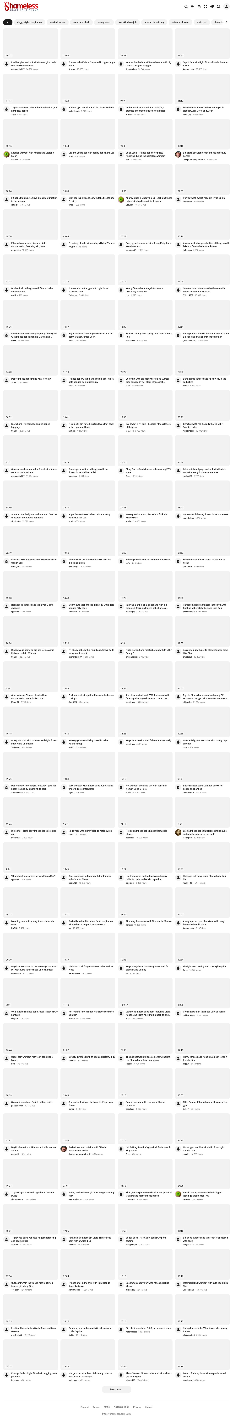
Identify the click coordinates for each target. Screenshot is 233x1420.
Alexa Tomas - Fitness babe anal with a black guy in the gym (149, 1375)
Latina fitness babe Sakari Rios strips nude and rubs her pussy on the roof (205, 832)
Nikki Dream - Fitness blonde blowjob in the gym (205, 1104)
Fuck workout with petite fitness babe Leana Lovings (91, 697)
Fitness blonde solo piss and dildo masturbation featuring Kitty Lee (28, 245)
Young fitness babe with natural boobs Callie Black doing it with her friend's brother (206, 335)
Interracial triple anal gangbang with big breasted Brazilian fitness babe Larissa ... (147, 606)
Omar (71, 386)
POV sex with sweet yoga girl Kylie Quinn (204, 198)
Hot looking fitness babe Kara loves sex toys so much (91, 1013)
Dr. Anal (72, 69)
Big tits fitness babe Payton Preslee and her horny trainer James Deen (91, 335)
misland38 (187, 202)
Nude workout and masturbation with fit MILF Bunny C (149, 652)
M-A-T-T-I (130, 431)
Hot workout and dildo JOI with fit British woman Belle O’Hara (146, 787)
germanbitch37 (18, 69)
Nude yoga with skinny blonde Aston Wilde (90, 831)
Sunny (186, 386)
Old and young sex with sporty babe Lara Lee (91, 152)
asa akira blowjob (127, 22)
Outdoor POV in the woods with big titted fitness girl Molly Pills (32, 1284)
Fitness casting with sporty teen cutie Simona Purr (149, 335)
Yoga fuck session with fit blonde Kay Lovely (148, 740)
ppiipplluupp (74, 111)
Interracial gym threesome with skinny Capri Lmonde (205, 742)
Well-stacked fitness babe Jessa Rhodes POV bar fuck (34, 1013)
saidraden (130, 883)
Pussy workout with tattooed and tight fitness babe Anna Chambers (34, 742)
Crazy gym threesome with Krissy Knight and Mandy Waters (148, 245)
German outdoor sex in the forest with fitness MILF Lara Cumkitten (34, 471)
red (70, 928)
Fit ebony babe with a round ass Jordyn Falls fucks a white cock (91, 652)
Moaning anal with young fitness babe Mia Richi (32, 923)
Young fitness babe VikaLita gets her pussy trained (205, 1330)
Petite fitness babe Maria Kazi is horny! (31, 378)
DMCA (107, 1407)
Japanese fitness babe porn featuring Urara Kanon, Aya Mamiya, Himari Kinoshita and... (148, 1013)
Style (13, 114)
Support (85, 1407)
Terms (96, 1407)
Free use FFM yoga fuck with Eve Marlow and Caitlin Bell (34, 561)
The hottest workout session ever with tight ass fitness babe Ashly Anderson (148, 1058)
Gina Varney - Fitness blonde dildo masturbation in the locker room (29, 697)
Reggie (129, 1064)
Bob (127, 160)
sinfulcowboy (17, 1199)
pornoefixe (16, 250)
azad (71, 156)
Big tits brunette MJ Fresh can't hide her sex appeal (33, 1149)
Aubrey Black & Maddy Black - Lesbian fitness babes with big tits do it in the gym (149, 199)
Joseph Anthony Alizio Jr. (194, 160)
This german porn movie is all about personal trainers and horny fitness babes (149, 1194)
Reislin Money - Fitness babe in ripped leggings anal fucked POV (202, 1194)
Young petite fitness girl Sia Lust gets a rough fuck (92, 1194)
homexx (72, 431)
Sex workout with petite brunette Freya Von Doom (91, 1104)
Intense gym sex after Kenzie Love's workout (91, 107)
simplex (14, 205)
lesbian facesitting (154, 22)
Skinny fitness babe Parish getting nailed (32, 1102)
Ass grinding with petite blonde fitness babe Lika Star (205, 652)
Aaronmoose (188, 69)
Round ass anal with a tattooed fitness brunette (145, 1104)
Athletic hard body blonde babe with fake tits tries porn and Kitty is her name (34, 516)
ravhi (13, 295)
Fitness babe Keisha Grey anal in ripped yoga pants (92, 64)
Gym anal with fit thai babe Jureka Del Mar (204, 1011)
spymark (15, 612)
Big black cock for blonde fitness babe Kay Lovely (204, 154)
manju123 (73, 883)
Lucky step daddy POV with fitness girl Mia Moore (147, 1284)
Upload (148, 1407)
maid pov (201, 22)
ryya (128, 295)
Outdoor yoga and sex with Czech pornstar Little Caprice (90, 1330)
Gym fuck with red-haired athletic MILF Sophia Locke (203, 426)
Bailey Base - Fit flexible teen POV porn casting (146, 1239)
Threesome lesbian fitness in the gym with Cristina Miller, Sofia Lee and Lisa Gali (204, 606)
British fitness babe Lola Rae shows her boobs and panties (203, 787)
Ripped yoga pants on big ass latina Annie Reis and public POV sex (32, 652)
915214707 (188, 295)
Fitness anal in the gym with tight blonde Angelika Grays (89, 1284)
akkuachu (187, 702)
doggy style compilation (29, 22)
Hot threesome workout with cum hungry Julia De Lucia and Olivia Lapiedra (146, 878)
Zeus (128, 476)
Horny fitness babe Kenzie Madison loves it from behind (205, 1058)
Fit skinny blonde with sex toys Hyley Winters (91, 243)
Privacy (137, 1407)
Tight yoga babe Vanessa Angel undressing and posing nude (33, 1239)
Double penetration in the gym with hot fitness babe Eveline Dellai (88, 471)
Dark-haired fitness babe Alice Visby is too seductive (204, 380)
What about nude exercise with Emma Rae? (33, 876)
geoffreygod (74, 567)
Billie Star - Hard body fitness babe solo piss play (33, 832)
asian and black (81, 22)
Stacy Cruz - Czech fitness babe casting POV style (148, 471)
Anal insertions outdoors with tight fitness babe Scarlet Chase (90, 878)
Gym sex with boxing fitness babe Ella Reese (205, 514)
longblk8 (187, 1245)
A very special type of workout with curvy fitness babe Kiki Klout (203, 923)
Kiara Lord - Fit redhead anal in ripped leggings (30, 426)
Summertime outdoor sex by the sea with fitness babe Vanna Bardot (204, 290)
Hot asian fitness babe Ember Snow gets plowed (146, 832)
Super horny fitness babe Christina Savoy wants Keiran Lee (89, 516)
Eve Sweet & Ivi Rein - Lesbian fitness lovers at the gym (148, 426)
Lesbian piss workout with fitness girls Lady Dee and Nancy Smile (33, 64)
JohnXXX (73, 702)
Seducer (14, 160)
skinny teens (104, 22)
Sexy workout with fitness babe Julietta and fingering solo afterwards (91, 787)
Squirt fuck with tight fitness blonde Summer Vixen (205, 64)
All (7, 22)
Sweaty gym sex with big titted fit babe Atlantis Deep (88, 742)
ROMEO (129, 114)
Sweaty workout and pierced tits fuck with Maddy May (147, 516)
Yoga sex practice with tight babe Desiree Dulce (32, 1194)
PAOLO (72, 247)
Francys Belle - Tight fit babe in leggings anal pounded (34, 1375)
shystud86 (16, 521)
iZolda (71, 1335)
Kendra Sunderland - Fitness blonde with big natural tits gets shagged (148, 64)
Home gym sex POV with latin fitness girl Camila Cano (203, 1149)
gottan (71, 1109)
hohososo (187, 250)
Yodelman (73, 295)
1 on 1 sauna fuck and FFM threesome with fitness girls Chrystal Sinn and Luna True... (147, 697)
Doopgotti (15, 567)
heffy (128, 563)
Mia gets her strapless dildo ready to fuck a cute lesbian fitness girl (91, 1375)
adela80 (14, 1245)
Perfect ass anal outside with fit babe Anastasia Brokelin (88, 1149)
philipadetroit (189, 612)
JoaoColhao (131, 69)
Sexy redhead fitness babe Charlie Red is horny (204, 561)
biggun (186, 1064)
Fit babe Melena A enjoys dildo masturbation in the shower (34, 199)
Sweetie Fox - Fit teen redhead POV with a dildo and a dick (90, 561)
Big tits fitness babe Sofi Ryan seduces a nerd (149, 1328)
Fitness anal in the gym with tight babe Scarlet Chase (88, 290)
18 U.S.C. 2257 (121, 1407)
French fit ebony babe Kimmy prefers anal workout (204, 1375)
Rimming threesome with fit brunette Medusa (149, 921)
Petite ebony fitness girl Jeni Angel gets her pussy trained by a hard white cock (33, 787)
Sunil (71, 340)
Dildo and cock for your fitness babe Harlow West (91, 968)
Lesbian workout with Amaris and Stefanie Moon (32, 154)
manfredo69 (131, 250)
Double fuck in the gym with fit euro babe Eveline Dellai (32, 290)
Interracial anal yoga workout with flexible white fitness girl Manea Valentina (204, 471)
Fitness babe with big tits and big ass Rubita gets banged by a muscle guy (91, 380)
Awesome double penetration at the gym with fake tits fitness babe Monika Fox (206, 245)
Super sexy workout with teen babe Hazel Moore (32, 1058)
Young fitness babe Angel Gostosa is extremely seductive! (144, 290)
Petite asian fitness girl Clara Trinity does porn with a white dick (90, 1239)
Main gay (187, 114)
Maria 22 (130, 521)
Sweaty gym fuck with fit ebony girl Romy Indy (92, 1057)
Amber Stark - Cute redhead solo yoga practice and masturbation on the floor (145, 109)
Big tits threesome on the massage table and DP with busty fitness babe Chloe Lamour (34, 968)
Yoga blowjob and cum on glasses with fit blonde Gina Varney (147, 968)
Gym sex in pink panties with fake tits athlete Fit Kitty (91, 199)
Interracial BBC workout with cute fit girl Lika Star (205, 1284)
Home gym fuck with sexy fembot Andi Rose (148, 559)
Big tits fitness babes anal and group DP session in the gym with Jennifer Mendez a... (206, 697)
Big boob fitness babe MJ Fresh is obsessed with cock (205, 1239)
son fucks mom (57, 22)
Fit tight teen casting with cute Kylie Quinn (205, 966)
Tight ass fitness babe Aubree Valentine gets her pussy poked (34, 109)
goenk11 (15, 1154)
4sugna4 (15, 1290)
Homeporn (187, 838)
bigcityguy (130, 612)
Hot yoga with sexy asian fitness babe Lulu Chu (205, 878)
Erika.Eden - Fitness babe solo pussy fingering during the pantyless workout (145, 154)
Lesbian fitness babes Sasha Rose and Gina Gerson (33, 1330)
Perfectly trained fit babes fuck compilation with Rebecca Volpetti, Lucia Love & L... (91, 923)
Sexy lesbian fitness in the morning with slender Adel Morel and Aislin (203, 109)
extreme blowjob (180, 22)
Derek (13, 340)
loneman (72, 1061)
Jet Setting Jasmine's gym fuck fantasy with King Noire (148, 1149)
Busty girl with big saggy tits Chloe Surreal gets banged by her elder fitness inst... (147, 380)
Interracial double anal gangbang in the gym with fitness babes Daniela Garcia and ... (34, 335)
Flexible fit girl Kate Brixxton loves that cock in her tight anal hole (91, 426)
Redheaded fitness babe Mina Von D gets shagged (32, 606)
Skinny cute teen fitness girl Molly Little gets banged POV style (91, 606)
